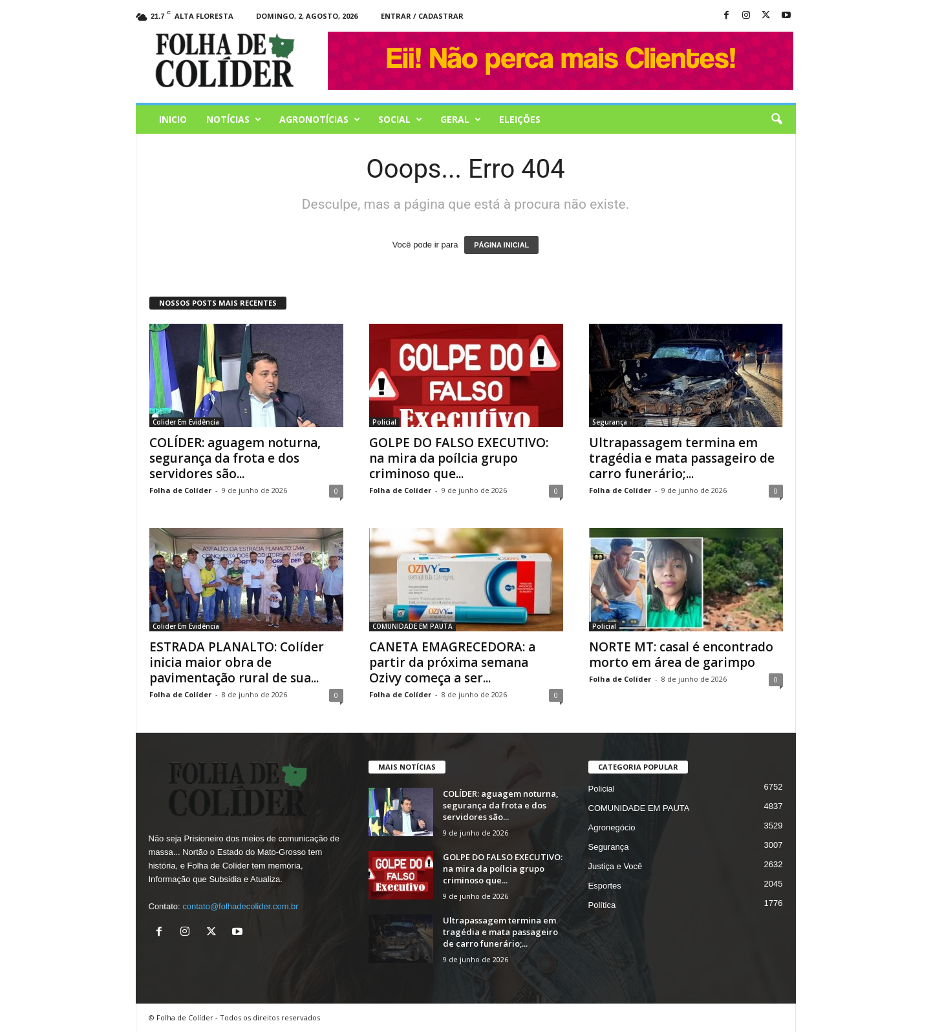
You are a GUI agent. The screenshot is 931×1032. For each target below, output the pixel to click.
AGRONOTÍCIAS (319, 119)
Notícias (233, 119)
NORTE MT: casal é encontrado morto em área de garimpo (681, 654)
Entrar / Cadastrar (422, 16)
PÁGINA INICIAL (501, 245)
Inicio (173, 119)
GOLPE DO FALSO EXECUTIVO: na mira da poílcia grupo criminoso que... (458, 458)
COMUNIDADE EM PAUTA (412, 626)
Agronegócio (612, 827)
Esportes (604, 885)
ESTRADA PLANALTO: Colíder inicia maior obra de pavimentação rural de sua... (236, 662)
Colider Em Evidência (186, 421)
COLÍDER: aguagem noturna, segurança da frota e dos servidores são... (235, 458)
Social (400, 119)
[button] (776, 119)
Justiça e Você (615, 866)
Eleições (519, 119)
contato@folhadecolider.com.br (240, 906)
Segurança (609, 421)
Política (602, 905)
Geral (460, 119)
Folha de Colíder (180, 490)
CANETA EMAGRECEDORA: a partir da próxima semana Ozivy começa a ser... (452, 662)
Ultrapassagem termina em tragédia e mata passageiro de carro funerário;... (682, 458)
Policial (384, 421)
